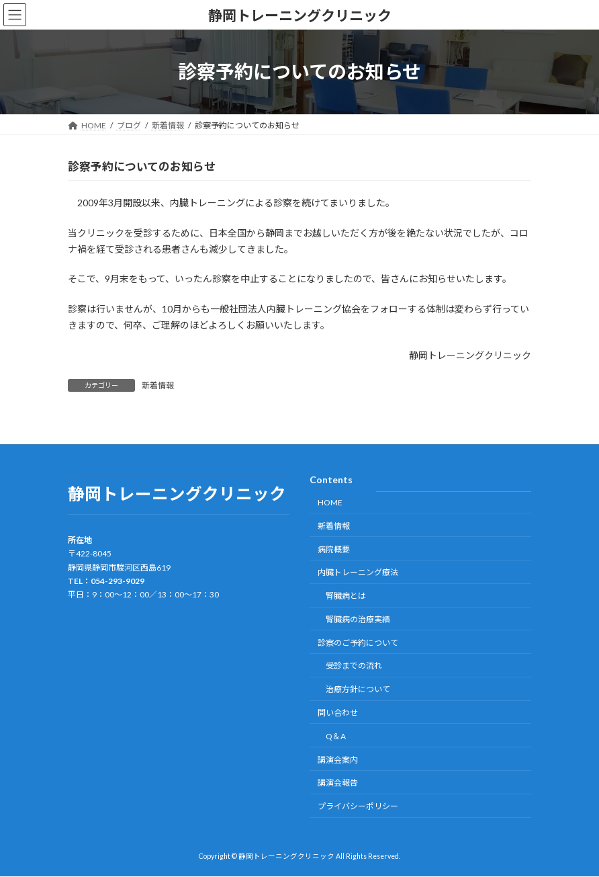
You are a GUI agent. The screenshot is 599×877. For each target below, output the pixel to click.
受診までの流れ (354, 666)
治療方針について (358, 690)
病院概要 (334, 549)
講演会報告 (338, 783)
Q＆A (336, 736)
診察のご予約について (358, 643)
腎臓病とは (346, 596)
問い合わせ (338, 713)
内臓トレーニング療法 (358, 573)
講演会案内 (338, 760)
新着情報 (158, 385)
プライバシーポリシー (358, 806)
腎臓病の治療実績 (358, 619)
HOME (330, 502)
